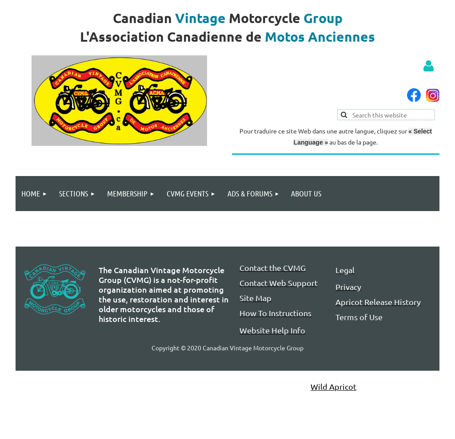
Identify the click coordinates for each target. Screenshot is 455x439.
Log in (428, 66)
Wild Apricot (333, 386)
